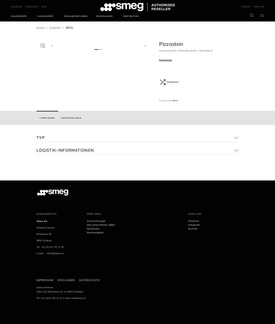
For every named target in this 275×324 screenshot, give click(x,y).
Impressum (45, 280)
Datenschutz (89, 280)
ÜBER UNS (259, 7)
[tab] (47, 118)
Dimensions (165, 60)
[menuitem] (20, 16)
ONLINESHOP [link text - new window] (16, 7)
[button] (43, 45)
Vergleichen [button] (169, 82)
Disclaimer (66, 280)
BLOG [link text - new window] (44, 7)
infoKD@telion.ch (55, 253)
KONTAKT (246, 7)
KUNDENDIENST (32, 7)
